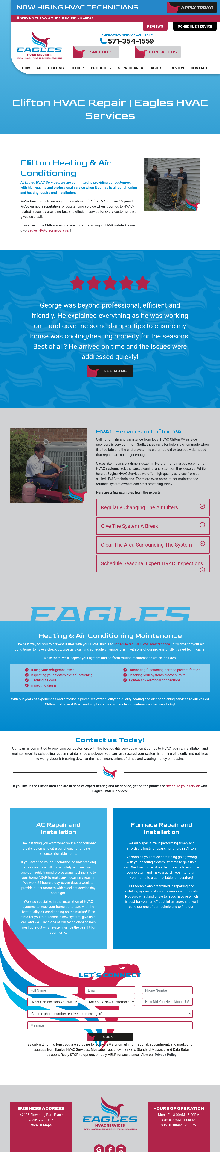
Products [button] (101, 68)
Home (27, 68)
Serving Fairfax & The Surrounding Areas (56, 18)
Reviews (155, 26)
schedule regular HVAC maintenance (142, 644)
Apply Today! (197, 7)
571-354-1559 (131, 41)
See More (115, 371)
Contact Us (163, 52)
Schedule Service (195, 26)
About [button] (157, 68)
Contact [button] (199, 68)
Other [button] (78, 68)
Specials (101, 52)
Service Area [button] (131, 68)
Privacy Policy (165, 1055)
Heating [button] (56, 68)
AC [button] (39, 68)
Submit (110, 1037)
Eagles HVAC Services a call (49, 230)
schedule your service (183, 786)
